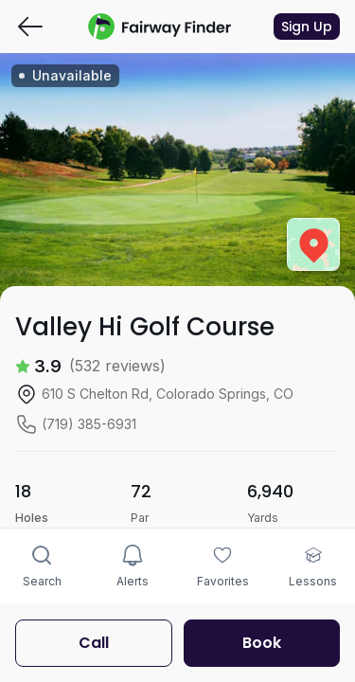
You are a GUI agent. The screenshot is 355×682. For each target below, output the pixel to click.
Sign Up (306, 26)
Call (94, 643)
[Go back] (30, 26)
